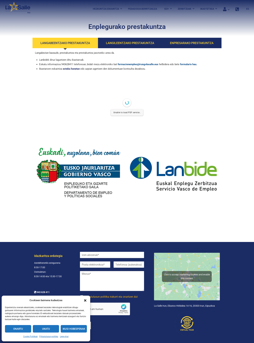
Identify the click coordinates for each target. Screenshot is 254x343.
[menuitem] (246, 9)
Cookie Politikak (30, 336)
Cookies (195, 337)
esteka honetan (71, 68)
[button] (85, 300)
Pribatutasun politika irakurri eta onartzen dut (111, 282)
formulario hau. (188, 64)
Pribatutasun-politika (48, 336)
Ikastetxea (207, 8)
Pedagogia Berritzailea (142, 8)
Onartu (18, 328)
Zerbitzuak (184, 8)
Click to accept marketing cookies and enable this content (187, 262)
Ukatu (46, 328)
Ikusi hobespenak (74, 328)
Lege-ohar (64, 336)
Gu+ (166, 8)
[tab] (65, 43)
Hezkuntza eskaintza (106, 8)
